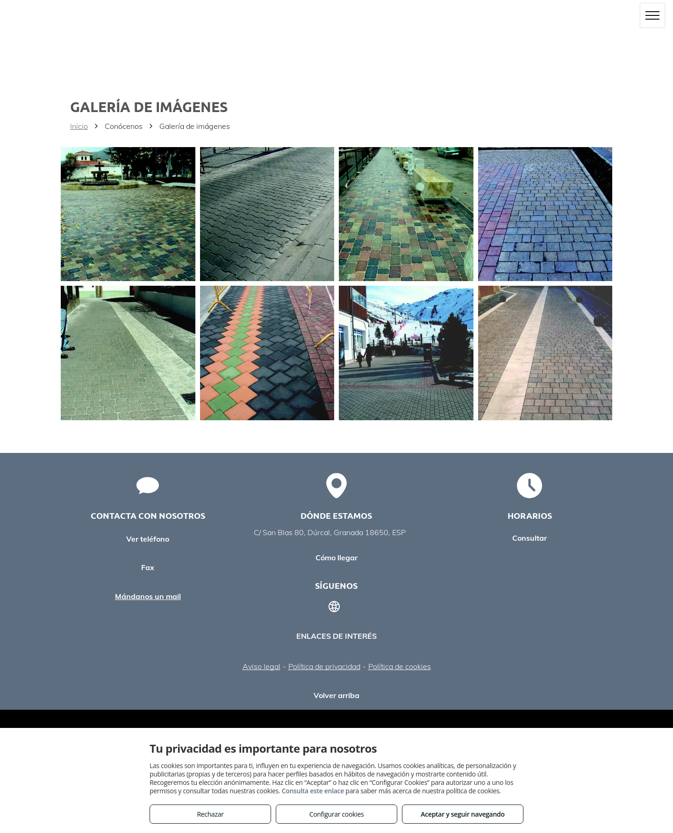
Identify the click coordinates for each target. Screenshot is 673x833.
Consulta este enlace (313, 790)
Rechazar (210, 814)
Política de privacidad (324, 666)
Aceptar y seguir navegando (462, 814)
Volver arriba (336, 695)
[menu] (652, 15)
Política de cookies (399, 666)
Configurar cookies (336, 814)
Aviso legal (261, 666)
